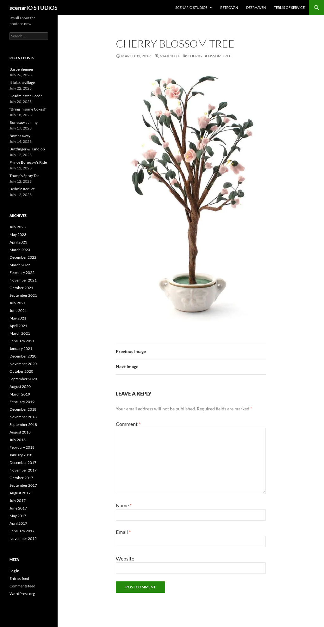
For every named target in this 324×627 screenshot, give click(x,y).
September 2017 (23, 485)
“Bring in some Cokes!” (28, 109)
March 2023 (19, 249)
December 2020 (22, 356)
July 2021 (17, 303)
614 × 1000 (169, 56)
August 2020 (20, 386)
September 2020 (23, 379)
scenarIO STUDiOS (33, 7)
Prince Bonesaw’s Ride (28, 162)
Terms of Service (289, 7)
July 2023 (17, 227)
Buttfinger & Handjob (27, 149)
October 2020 (21, 371)
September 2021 (23, 295)
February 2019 (21, 401)
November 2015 (23, 538)
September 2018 (23, 424)
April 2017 (18, 523)
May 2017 (17, 515)
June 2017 (18, 508)
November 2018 (23, 417)
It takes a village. (22, 82)
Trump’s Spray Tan (24, 175)
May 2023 (17, 234)
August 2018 (20, 432)
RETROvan (229, 7)
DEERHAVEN (256, 7)
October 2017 (21, 477)
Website (125, 558)
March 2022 (19, 265)
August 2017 (20, 493)
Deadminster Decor (25, 95)
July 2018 (17, 439)
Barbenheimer (21, 69)
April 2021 (18, 325)
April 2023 (18, 242)
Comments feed (22, 586)
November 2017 (23, 470)
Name (124, 505)
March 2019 (19, 394)
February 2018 (21, 447)
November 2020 (23, 363)
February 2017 (21, 531)
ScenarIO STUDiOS (191, 7)
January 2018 (20, 455)
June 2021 (18, 310)
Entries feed (19, 578)
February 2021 (21, 341)
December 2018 (22, 409)
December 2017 (22, 462)
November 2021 (23, 280)
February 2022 (21, 272)
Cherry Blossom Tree (209, 56)
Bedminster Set (21, 189)
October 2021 (21, 287)
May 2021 (17, 318)
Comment (128, 424)
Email (123, 532)
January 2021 (20, 348)
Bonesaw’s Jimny (23, 122)
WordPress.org (22, 593)
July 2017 (17, 500)
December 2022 (22, 257)
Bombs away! (20, 135)
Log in (14, 570)
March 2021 (19, 333)
